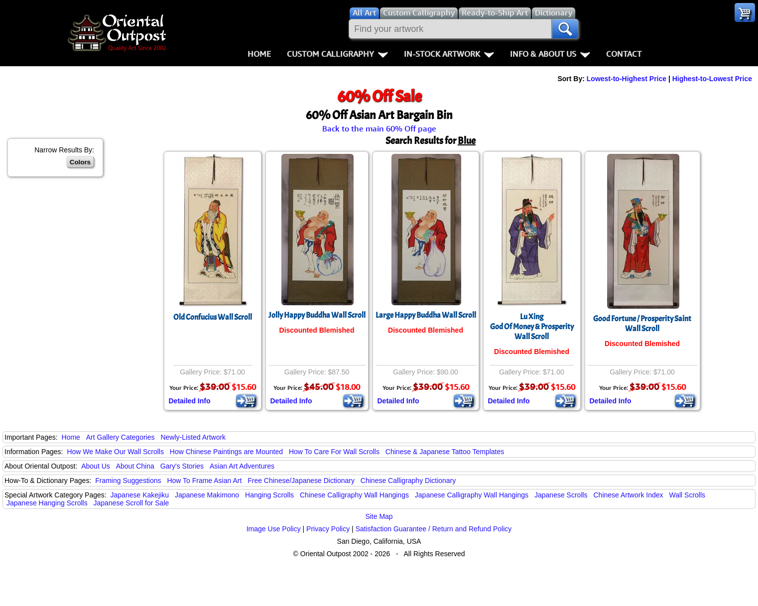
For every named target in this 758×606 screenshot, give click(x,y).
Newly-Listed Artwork (193, 437)
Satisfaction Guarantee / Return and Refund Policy (434, 529)
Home (259, 54)
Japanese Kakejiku (140, 495)
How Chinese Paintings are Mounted (226, 452)
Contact (623, 54)
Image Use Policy (274, 529)
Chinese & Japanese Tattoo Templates (444, 452)
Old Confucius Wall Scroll (212, 317)
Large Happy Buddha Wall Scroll (426, 315)
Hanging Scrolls (269, 495)
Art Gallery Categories (120, 437)
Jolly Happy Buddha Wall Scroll (317, 315)
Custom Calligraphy (337, 54)
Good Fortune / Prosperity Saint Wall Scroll (642, 324)
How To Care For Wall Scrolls (334, 452)
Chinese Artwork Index (628, 495)
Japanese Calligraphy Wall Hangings (471, 495)
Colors (80, 162)
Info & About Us (550, 54)
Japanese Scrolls (561, 495)
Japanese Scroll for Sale (131, 503)
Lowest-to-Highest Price (626, 79)
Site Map (378, 516)
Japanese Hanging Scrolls (47, 503)
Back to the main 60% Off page (379, 128)
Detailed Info (190, 401)
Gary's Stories (182, 466)
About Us (95, 466)
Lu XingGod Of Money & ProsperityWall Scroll (532, 327)
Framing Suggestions (128, 481)
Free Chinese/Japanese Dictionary (301, 481)
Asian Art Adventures (242, 466)
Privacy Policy (328, 529)
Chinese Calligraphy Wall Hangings (354, 495)
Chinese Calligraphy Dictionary (408, 481)
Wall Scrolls (687, 495)
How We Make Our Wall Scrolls (115, 452)
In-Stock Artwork (449, 54)
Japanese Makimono (207, 495)
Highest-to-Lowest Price (712, 79)
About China (135, 466)
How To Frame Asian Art (204, 481)
